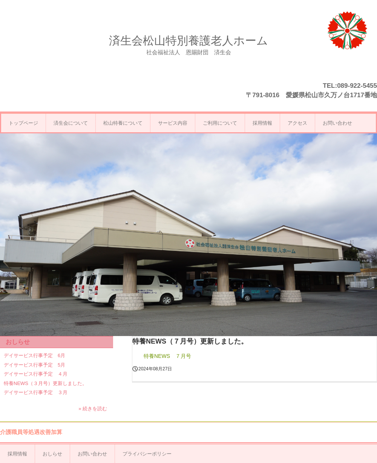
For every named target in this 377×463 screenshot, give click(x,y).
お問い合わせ (337, 123)
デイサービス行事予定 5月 (34, 365)
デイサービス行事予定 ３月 (35, 392)
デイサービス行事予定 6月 (34, 355)
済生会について (71, 123)
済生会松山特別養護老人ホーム (188, 40)
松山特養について (123, 123)
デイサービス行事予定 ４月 (35, 374)
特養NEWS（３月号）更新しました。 (45, 383)
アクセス (297, 123)
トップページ (23, 123)
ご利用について (220, 123)
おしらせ (18, 342)
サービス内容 (172, 123)
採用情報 (262, 123)
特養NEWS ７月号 (167, 356)
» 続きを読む (92, 408)
